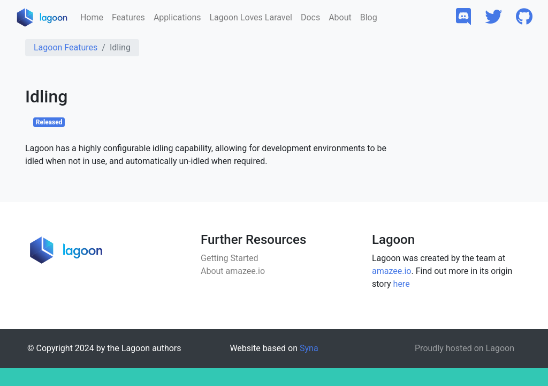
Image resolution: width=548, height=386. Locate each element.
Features (128, 17)
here (401, 284)
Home (91, 17)
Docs (310, 17)
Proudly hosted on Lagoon (464, 348)
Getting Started (229, 258)
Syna (309, 348)
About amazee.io (233, 271)
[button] (463, 17)
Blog (368, 17)
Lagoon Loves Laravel (250, 17)
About (340, 17)
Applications (177, 17)
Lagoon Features (65, 47)
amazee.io (391, 271)
